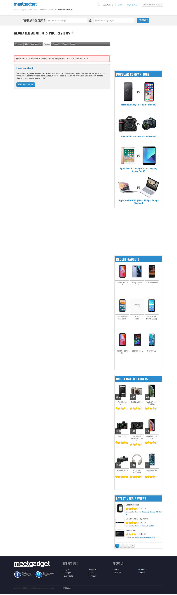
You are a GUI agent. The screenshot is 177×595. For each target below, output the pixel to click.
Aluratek (43, 9)
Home (16, 9)
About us (143, 569)
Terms (142, 573)
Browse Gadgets (152, 4)
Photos (56, 44)
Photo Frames (33, 9)
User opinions (36, 44)
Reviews (132, 4)
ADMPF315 (51, 9)
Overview (18, 44)
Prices (72, 44)
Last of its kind (132, 505)
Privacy (117, 573)
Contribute (68, 576)
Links (116, 569)
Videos (65, 44)
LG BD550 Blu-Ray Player (137, 519)
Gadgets (108, 4)
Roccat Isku (131, 530)
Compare (143, 20)
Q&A (120, 4)
